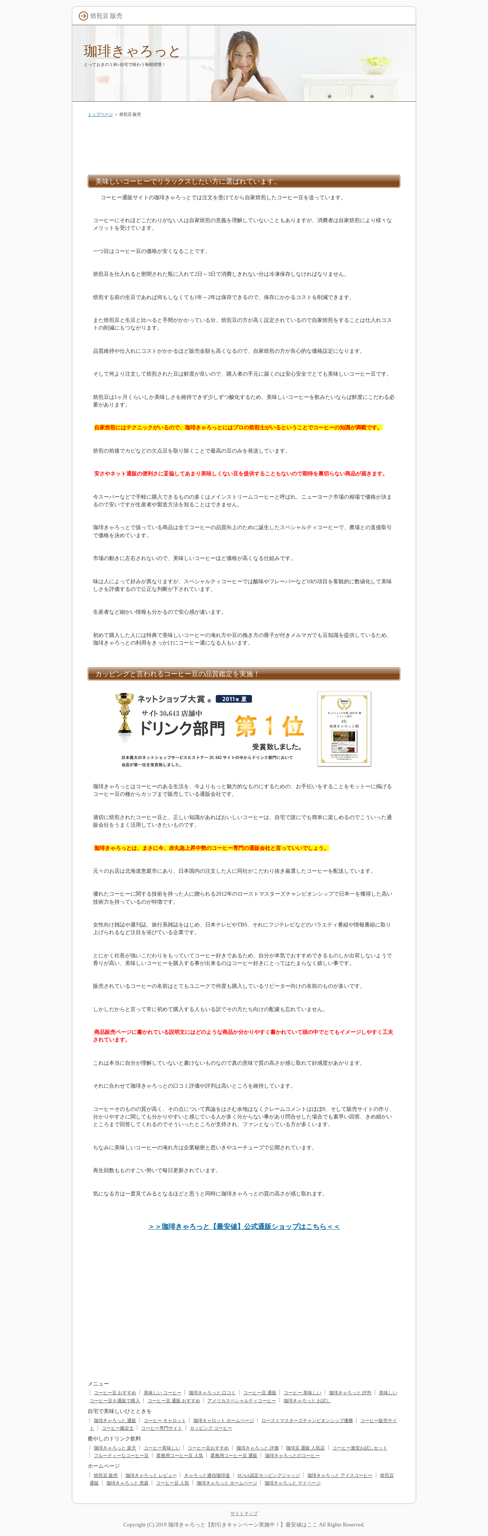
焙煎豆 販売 (106, 1475)
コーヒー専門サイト (161, 1428)
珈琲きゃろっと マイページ (293, 1483)
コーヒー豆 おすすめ (115, 1392)
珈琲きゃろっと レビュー (151, 1475)
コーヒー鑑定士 (118, 1428)
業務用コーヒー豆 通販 (233, 1455)
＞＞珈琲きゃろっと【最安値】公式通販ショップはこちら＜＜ (244, 1226)
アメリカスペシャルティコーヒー (241, 1400)
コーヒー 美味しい (302, 1392)
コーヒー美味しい (162, 1448)
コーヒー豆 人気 (172, 1483)
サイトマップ (244, 1513)
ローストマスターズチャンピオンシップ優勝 (307, 1420)
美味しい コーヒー (162, 1392)
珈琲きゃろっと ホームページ (227, 1483)
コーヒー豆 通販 (259, 1392)
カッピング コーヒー (211, 1428)
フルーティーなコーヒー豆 (121, 1455)
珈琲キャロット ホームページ (223, 1420)
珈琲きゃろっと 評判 (350, 1392)
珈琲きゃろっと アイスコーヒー (339, 1475)
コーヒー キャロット (165, 1420)
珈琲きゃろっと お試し (307, 1400)
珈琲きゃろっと (133, 51)
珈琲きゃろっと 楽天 (115, 1448)
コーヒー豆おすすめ (208, 1448)
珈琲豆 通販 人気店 (305, 1448)
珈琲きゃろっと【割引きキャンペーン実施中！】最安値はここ (243, 1525)
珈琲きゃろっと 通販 (115, 1420)
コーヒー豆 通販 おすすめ (174, 1400)
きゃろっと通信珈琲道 (207, 1475)
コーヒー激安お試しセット (359, 1448)
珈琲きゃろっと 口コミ (212, 1392)
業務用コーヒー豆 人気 (179, 1455)
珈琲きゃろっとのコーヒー (292, 1455)
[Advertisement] (244, 144)
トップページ (100, 114)
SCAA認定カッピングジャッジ (269, 1475)
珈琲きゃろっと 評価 (257, 1448)
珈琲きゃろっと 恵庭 (127, 1483)
